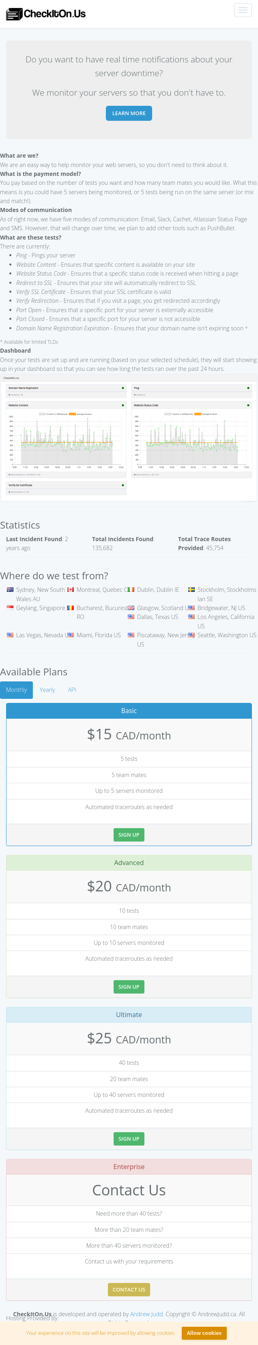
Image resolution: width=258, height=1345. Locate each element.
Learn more (129, 113)
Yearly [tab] (47, 690)
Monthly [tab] (16, 690)
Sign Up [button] (129, 834)
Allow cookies (204, 1333)
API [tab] (72, 690)
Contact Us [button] (129, 1289)
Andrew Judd (146, 1314)
